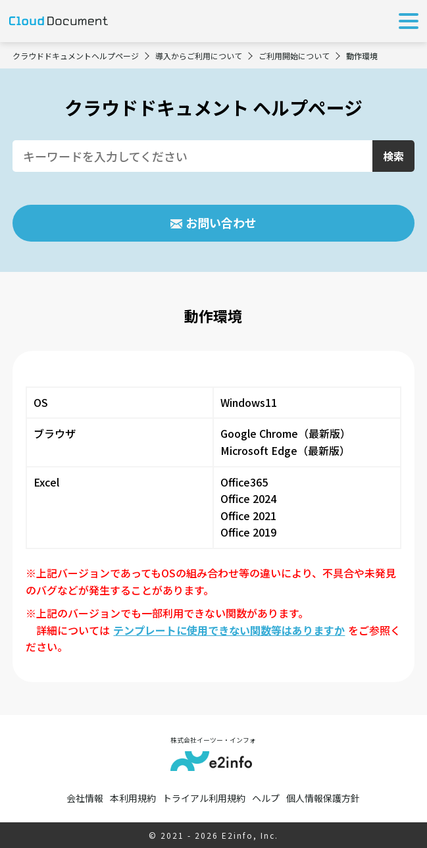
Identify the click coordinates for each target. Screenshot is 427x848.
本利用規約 (133, 798)
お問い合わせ (221, 222)
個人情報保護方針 (323, 798)
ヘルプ (266, 798)
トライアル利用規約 (204, 798)
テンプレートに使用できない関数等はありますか (229, 630)
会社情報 (84, 798)
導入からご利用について (198, 55)
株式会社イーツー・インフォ (213, 753)
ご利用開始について (294, 55)
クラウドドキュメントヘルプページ (76, 55)
